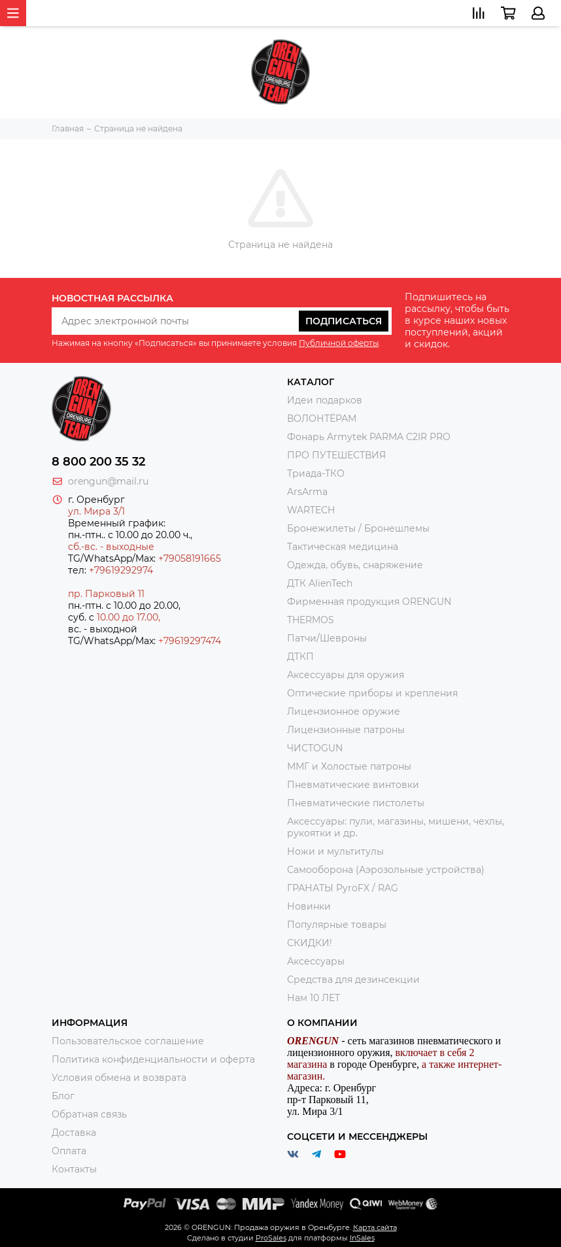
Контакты (74, 1169)
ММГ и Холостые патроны (349, 766)
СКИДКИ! (309, 943)
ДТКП (300, 656)
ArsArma (307, 492)
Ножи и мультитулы (335, 851)
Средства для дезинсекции (353, 979)
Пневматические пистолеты (355, 803)
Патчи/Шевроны (327, 638)
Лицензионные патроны (346, 730)
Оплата (69, 1151)
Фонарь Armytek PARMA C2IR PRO (368, 437)
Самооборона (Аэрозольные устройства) (385, 870)
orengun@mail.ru (108, 481)
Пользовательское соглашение (128, 1041)
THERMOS (310, 620)
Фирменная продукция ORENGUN (369, 601)
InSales (362, 1237)
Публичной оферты (339, 343)
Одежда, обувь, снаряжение (355, 565)
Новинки (309, 906)
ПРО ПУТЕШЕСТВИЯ (337, 455)
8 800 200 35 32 (98, 461)
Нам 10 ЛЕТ (313, 998)
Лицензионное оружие (343, 711)
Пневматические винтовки (353, 785)
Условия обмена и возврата (119, 1078)
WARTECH (311, 510)
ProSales (271, 1237)
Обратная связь (89, 1114)
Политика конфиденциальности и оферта (153, 1059)
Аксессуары (316, 961)
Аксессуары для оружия (345, 675)
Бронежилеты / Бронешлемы (358, 528)
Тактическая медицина (342, 547)
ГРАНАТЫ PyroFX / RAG (342, 888)
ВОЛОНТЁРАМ (321, 418)
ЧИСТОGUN (315, 748)
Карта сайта (375, 1227)
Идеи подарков (324, 400)
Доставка (74, 1132)
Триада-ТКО (316, 473)
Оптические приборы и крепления (372, 693)
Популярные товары (336, 925)
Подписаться (343, 321)
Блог (63, 1096)
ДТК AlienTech (319, 583)
